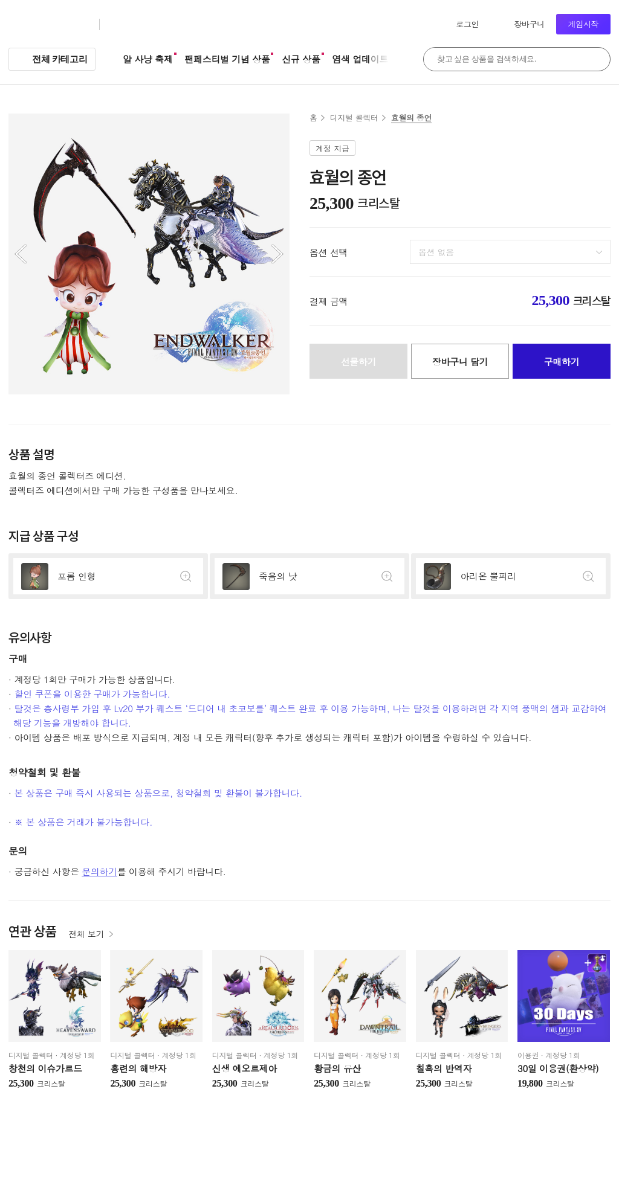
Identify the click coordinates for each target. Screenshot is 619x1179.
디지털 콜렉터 (354, 117)
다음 (277, 254)
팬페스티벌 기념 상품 (227, 59)
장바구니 (529, 24)
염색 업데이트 (360, 59)
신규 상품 (301, 59)
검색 (595, 59)
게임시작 (583, 24)
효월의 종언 (411, 117)
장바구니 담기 (460, 361)
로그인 (467, 24)
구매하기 (562, 361)
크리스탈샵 (135, 24)
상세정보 (108, 576)
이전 (20, 254)
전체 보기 (86, 934)
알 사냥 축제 (147, 59)
